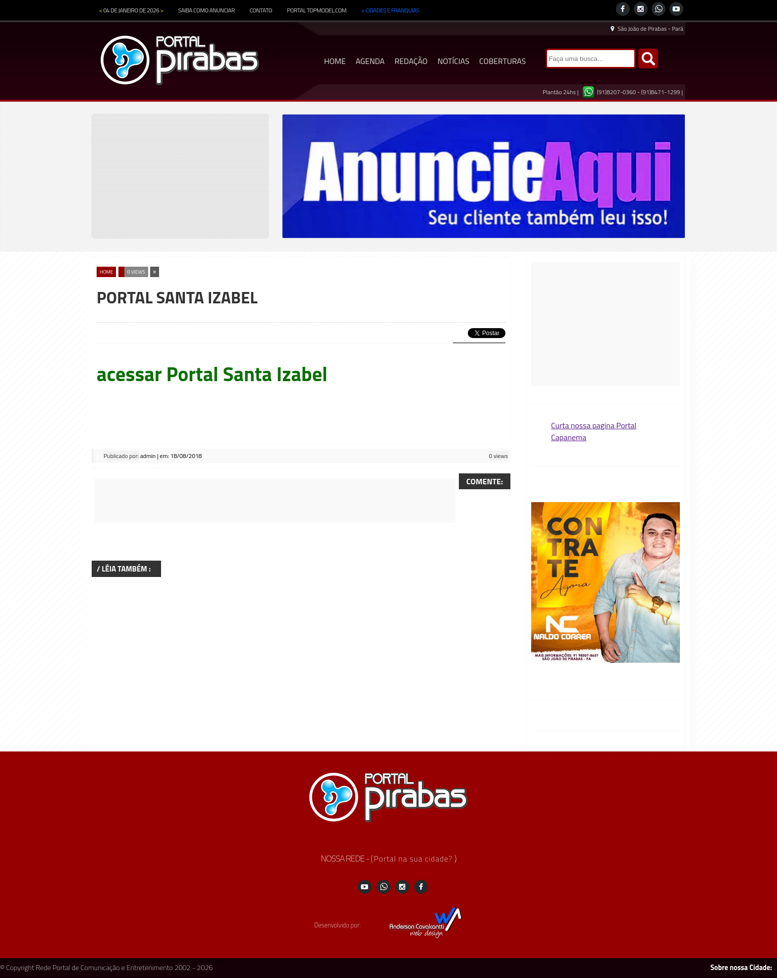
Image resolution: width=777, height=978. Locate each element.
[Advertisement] (275, 500)
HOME (335, 61)
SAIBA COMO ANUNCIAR (206, 10)
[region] (483, 176)
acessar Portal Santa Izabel (212, 374)
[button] (605, 583)
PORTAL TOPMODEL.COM (316, 10)
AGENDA (370, 61)
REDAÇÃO (411, 61)
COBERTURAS (502, 61)
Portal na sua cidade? (414, 858)
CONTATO (261, 10)
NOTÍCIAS (453, 61)
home (106, 272)
